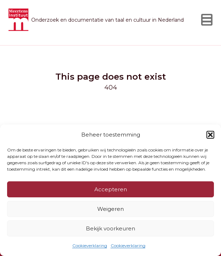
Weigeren (110, 209)
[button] (210, 134)
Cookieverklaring (89, 245)
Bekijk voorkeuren (110, 228)
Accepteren (110, 189)
